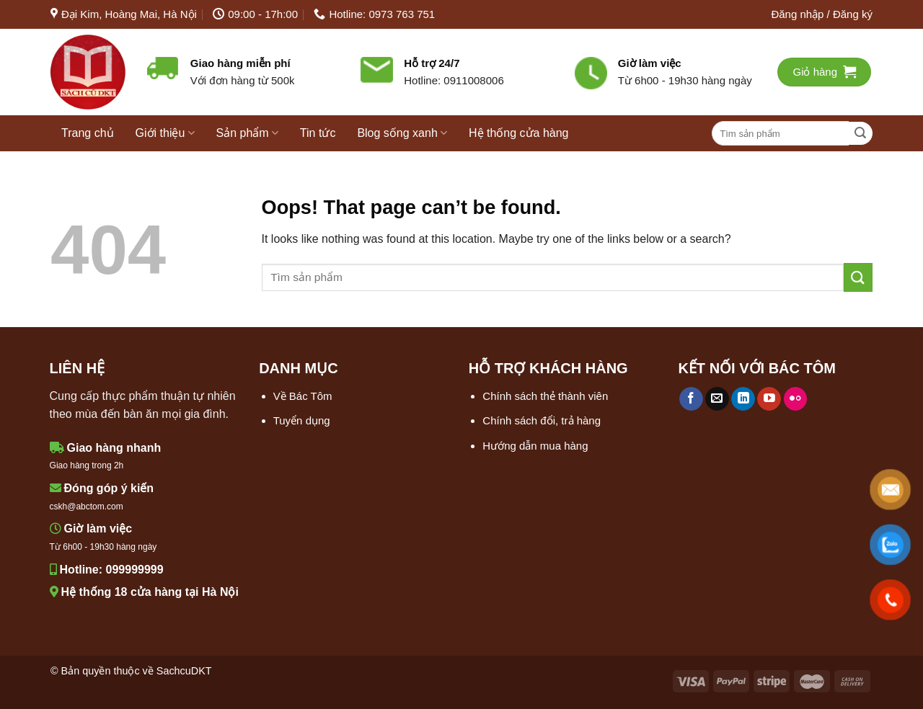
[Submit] (861, 134)
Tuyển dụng (301, 420)
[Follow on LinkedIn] (743, 399)
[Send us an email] (717, 399)
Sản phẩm (247, 133)
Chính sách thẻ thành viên (545, 396)
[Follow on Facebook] (691, 399)
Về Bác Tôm (302, 396)
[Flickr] (796, 399)
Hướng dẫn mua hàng (535, 446)
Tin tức (318, 133)
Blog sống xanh (402, 133)
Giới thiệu (165, 133)
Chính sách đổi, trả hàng (541, 420)
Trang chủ (87, 133)
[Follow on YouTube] (769, 399)
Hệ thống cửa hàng (519, 133)
